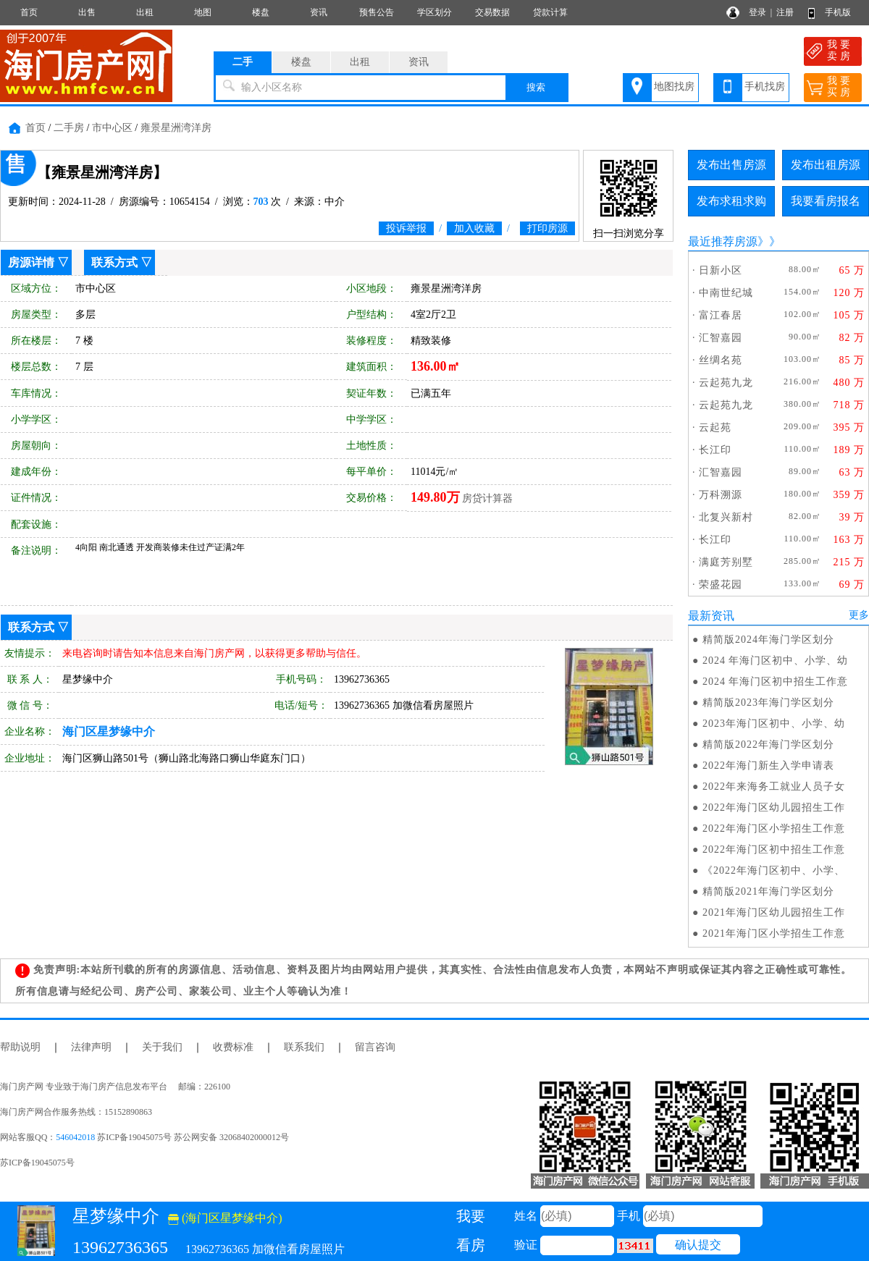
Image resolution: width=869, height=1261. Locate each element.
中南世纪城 (726, 292)
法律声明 (91, 1047)
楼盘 (260, 12)
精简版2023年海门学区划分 (768, 702)
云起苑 (715, 427)
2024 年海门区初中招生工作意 (775, 681)
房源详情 (31, 262)
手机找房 (764, 86)
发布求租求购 (731, 201)
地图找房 (674, 86)
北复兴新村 (726, 517)
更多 (859, 615)
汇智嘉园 (720, 337)
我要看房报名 (825, 201)
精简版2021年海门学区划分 (768, 891)
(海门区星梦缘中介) (225, 1218)
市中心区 (112, 127)
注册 (785, 12)
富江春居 (720, 315)
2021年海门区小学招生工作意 (773, 933)
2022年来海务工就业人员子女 (773, 786)
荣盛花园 (720, 584)
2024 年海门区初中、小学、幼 (775, 660)
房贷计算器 (487, 498)
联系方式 (114, 262)
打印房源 (547, 228)
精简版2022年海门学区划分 (768, 744)
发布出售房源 (731, 165)
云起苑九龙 (726, 382)
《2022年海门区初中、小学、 (773, 870)
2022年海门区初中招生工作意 (773, 849)
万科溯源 (720, 494)
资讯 (318, 12)
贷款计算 (550, 12)
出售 (87, 12)
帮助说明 (20, 1047)
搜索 (535, 87)
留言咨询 (375, 1047)
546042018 (75, 1137)
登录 (757, 12)
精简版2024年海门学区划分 (768, 639)
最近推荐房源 (722, 241)
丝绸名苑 (720, 360)
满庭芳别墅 (726, 562)
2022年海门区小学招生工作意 (773, 828)
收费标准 (233, 1047)
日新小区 (720, 270)
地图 (202, 12)
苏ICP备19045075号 (37, 1162)
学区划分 (434, 12)
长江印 (715, 449)
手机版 (838, 12)
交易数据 (492, 12)
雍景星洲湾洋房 (175, 127)
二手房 (69, 127)
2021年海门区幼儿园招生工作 (773, 912)
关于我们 (162, 1047)
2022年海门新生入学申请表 (768, 765)
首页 (29, 12)
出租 (145, 12)
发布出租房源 (825, 165)
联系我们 (304, 1047)
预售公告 (376, 12)
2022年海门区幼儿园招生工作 (773, 807)
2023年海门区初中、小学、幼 (773, 723)
